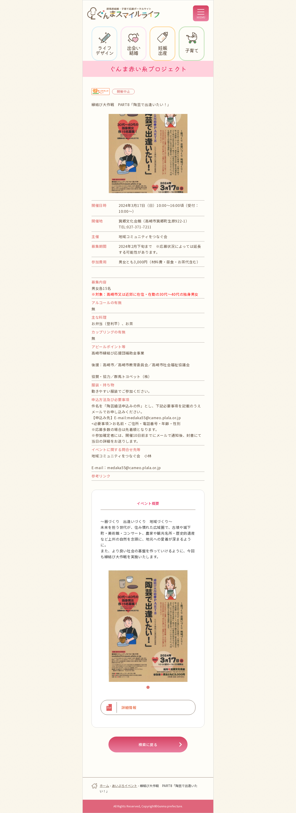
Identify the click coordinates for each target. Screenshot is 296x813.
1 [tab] (148, 688)
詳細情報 (128, 707)
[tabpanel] (148, 626)
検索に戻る (148, 744)
